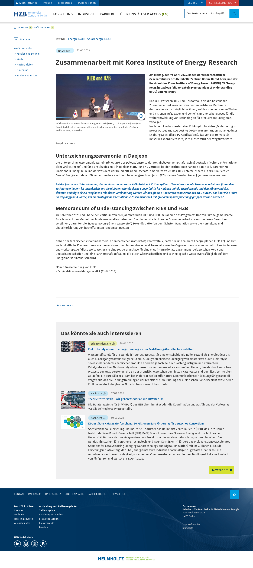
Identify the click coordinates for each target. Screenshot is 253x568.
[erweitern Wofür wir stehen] (52, 27)
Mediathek (65, 2)
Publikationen (87, 2)
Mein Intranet (28, 2)
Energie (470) (76, 39)
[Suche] (234, 13)
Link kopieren (64, 305)
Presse (47, 2)
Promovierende (46, 523)
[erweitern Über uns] (30, 27)
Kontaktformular (191, 524)
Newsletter (118, 493)
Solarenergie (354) (99, 39)
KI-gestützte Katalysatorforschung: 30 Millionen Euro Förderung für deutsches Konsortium (146, 423)
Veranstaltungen (22, 523)
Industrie (86, 14)
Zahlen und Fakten (27, 75)
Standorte (188, 528)
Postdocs (43, 527)
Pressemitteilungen (23, 519)
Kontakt (19, 493)
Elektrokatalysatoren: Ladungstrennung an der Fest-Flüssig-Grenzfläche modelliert (141, 349)
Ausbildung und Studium (51, 514)
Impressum (34, 493)
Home (15, 27)
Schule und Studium (49, 519)
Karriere (107, 14)
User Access (154, 14)
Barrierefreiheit (98, 493)
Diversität (22, 70)
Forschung (63, 14)
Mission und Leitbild (28, 53)
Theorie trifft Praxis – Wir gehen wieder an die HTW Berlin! (125, 399)
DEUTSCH (193, 2)
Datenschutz (53, 493)
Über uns (128, 14)
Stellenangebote (47, 510)
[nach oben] (234, 494)
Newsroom (220, 470)
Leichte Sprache (74, 493)
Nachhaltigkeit (25, 64)
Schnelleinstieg (220, 2)
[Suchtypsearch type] (197, 13)
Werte (20, 59)
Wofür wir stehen (42, 27)
